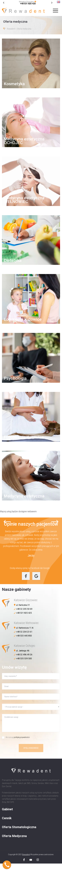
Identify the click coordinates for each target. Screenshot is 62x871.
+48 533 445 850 (24, 635)
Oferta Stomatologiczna (19, 827)
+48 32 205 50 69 (24, 609)
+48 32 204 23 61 (24, 632)
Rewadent (11, 29)
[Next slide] (3, 3)
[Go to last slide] (52, 3)
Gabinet (7, 809)
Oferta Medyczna (14, 836)
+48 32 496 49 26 (24, 654)
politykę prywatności (22, 737)
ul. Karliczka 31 (23, 605)
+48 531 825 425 (28, 3)
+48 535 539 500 (24, 658)
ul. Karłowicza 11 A (24, 628)
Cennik (7, 818)
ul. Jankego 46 (22, 650)
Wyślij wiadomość (31, 748)
